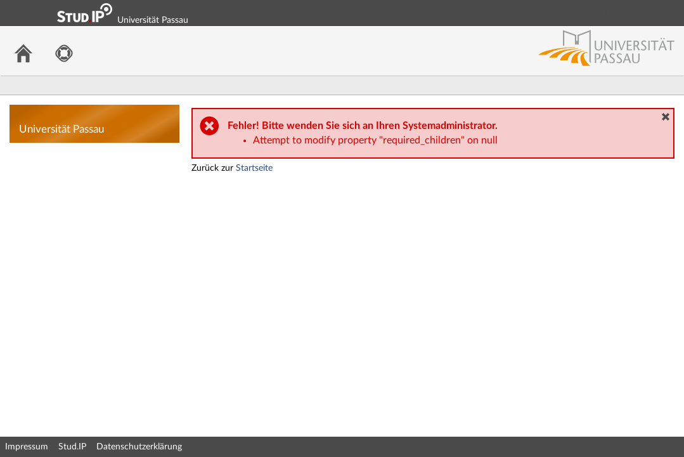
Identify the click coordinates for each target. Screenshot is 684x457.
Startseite (254, 168)
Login (669, 12)
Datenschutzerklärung (139, 446)
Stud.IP (72, 446)
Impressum (26, 446)
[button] (666, 117)
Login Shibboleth (603, 12)
